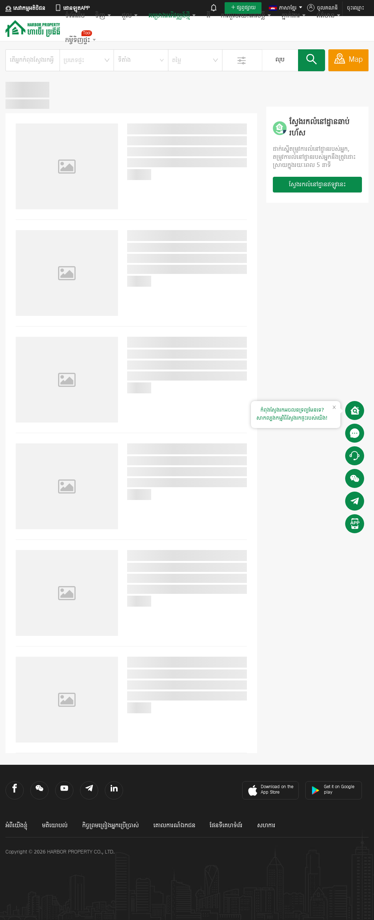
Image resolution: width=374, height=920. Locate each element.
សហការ (266, 825)
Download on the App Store (269, 790)
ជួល (130, 16)
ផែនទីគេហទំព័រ (226, 825)
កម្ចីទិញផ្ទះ (80, 37)
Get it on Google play (332, 790)
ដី (208, 16)
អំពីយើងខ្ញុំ (16, 825)
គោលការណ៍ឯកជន (174, 825)
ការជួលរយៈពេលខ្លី (246, 16)
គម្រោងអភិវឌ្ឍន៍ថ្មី (172, 16)
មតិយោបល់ (55, 825)
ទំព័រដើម (75, 16)
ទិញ (103, 16)
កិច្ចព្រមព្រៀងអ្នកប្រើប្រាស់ (110, 825)
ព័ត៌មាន (328, 16)
